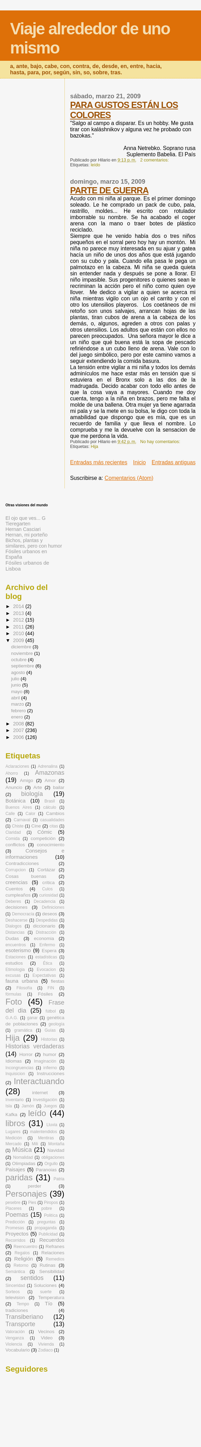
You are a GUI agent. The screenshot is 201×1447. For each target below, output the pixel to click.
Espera (49, 950)
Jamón (27, 1106)
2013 (19, 613)
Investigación (45, 1099)
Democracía (23, 914)
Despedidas (47, 920)
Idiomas (14, 1061)
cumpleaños (18, 895)
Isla (9, 1106)
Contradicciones (22, 863)
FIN (50, 988)
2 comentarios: (155, 160)
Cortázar (46, 869)
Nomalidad (23, 1157)
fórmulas (13, 994)
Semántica (15, 1271)
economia (44, 938)
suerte (46, 1291)
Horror (26, 1054)
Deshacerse (17, 920)
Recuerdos (52, 1240)
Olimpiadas (23, 1163)
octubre (19, 659)
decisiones (17, 907)
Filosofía (24, 988)
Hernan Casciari (23, 529)
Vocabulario (18, 1350)
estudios (14, 963)
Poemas (17, 1214)
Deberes (13, 901)
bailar (58, 787)
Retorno (21, 1265)
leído (95, 165)
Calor (31, 813)
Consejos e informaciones (35, 854)
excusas (13, 975)
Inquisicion (15, 1073)
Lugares (13, 1131)
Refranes (54, 1246)
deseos (49, 913)
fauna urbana (22, 981)
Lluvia (51, 1124)
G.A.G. (12, 1017)
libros (15, 1123)
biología (32, 793)
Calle (10, 813)
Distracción (46, 932)
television (15, 1297)
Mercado (13, 1143)
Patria (59, 1178)
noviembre (22, 653)
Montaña (56, 1143)
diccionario (44, 926)
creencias (17, 882)
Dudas (12, 938)
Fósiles (45, 994)
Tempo (23, 1304)
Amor (50, 780)
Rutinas (47, 1265)
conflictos (15, 844)
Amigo (26, 780)
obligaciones (52, 1157)
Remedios (55, 1259)
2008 (19, 723)
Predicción (15, 1222)
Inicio (139, 462)
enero (17, 717)
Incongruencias (20, 1067)
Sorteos (13, 1291)
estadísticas (46, 957)
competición (43, 838)
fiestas (57, 981)
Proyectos (17, 1234)
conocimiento (50, 844)
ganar (32, 1017)
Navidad (55, 1150)
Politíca (51, 1215)
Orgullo (51, 1163)
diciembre (22, 646)
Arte (37, 787)
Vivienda (46, 1344)
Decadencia (44, 901)
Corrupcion (16, 869)
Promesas (15, 1227)
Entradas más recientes (98, 462)
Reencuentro (25, 1246)
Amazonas (49, 772)
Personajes (26, 1193)
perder (34, 1186)
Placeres (13, 1208)
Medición (14, 1138)
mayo (17, 691)
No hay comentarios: (161, 441)
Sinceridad (15, 1285)
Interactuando (39, 1081)
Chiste (18, 826)
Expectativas (44, 975)
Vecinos (46, 1331)
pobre (46, 1208)
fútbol (51, 1011)
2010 (19, 633)
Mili (35, 1143)
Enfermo (47, 944)
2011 (19, 627)
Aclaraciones (17, 766)
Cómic (44, 832)
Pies (32, 1202)
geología (56, 1024)
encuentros (16, 944)
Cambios (55, 813)
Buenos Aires (19, 807)
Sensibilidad (51, 1271)
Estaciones (16, 957)
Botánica (16, 801)
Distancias (15, 932)
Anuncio (14, 787)
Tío (49, 1303)
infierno (50, 1067)
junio (16, 685)
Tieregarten (18, 523)
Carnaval (22, 819)
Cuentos (14, 888)
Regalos (22, 1252)
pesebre (13, 1202)
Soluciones (45, 1285)
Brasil (49, 801)
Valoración (15, 1331)
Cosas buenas (26, 876)
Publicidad (48, 1234)
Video (47, 1337)
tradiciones (17, 1310)
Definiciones (53, 907)
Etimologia (15, 969)
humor (49, 1054)
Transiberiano (24, 1316)
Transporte (20, 1324)
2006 (19, 737)
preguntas (46, 1222)
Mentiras (46, 1138)
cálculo (49, 807)
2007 (19, 730)
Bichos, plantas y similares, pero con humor (34, 543)
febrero (19, 710)
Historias (49, 1039)
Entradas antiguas (174, 462)
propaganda (46, 1227)
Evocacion (46, 969)
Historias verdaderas (35, 1046)
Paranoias (46, 1169)
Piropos (51, 1202)
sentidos (32, 1277)
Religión (23, 1259)
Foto (14, 1001)
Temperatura (51, 1297)
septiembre (23, 665)
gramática (23, 1030)
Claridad (13, 832)
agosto (18, 672)
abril (16, 697)
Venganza (15, 1338)
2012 (19, 620)
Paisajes (15, 1169)
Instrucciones (50, 1073)
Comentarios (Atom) (129, 478)
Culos (47, 889)
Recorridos (16, 1240)
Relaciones (52, 1252)
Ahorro (12, 773)
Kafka (11, 1114)
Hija (94, 446)
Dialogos (13, 926)
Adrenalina (48, 766)
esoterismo (18, 950)
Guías (50, 1030)
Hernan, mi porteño (26, 535)
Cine (36, 826)
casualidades (52, 819)
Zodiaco (45, 1350)
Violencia (14, 1344)
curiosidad (48, 895)
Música (22, 1149)
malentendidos (43, 1131)
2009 (19, 640)
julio (16, 678)
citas (54, 826)
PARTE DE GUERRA (109, 190)
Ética (47, 963)
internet (40, 1092)
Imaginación (45, 1061)
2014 (19, 606)
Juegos (50, 1106)
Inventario (15, 1099)
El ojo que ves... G (26, 518)
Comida (13, 838)
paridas (19, 1177)
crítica (48, 882)
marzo (18, 704)
